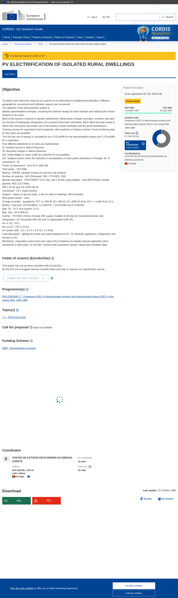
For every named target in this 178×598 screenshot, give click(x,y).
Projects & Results (42, 37)
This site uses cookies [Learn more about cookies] (22, 588)
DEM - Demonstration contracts (19, 348)
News (80, 37)
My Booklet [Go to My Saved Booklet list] (165, 498)
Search (100, 37)
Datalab (90, 37)
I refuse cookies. (134, 593)
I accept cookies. (134, 585)
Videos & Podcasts (64, 37)
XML (19, 500)
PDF (49, 500)
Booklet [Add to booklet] (146, 498)
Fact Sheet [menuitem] (10, 74)
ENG (40, 44)
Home (7, 37)
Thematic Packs (21, 37)
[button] (106, 17)
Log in (92, 17)
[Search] (168, 17)
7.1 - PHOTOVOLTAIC (14, 317)
